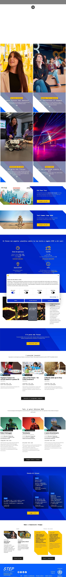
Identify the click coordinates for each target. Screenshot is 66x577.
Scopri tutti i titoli (33, 459)
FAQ (21, 575)
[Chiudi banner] (58, 275)
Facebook (18, 572)
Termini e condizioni (29, 575)
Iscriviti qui (33, 343)
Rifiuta (15, 300)
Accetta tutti (50, 300)
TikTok (26, 572)
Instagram (21, 572)
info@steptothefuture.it (7, 574)
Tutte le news (18, 558)
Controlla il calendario (18, 259)
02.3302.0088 (54, 271)
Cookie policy (48, 575)
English (53, 573)
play (33, 7)
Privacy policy (40, 575)
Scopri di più (43, 201)
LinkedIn (23, 572)
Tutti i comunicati (48, 558)
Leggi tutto (33, 513)
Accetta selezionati (33, 300)
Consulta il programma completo (33, 398)
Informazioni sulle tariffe (48, 259)
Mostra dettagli (53, 296)
